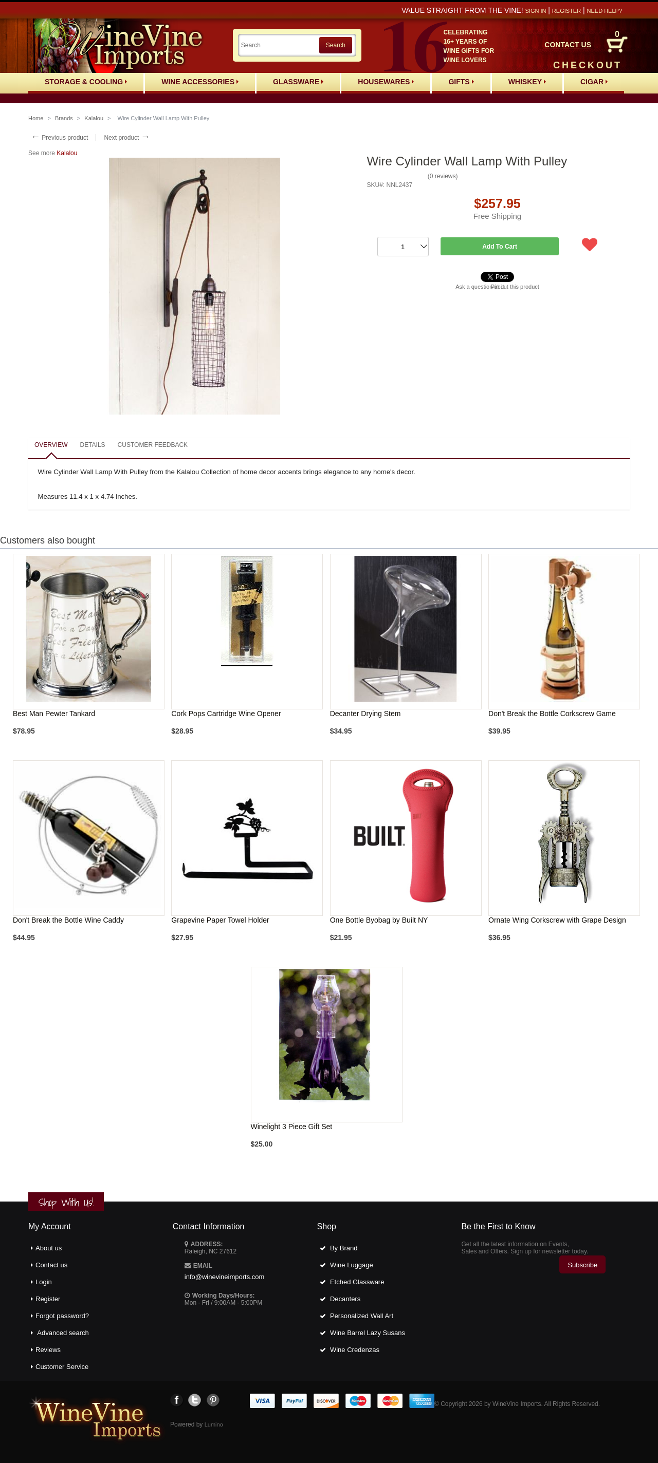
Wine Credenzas (354, 1350)
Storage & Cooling (86, 82)
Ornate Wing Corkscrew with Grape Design (557, 920)
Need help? (604, 11)
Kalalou (93, 118)
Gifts (460, 82)
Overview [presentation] (50, 444)
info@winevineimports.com (225, 1277)
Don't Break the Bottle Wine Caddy (68, 920)
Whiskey (527, 82)
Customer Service (61, 1367)
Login (43, 1282)
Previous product (59, 137)
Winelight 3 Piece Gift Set (292, 1126)
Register (566, 11)
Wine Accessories (200, 82)
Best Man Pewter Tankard (54, 713)
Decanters (345, 1299)
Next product (127, 137)
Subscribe (582, 1265)
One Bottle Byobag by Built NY (379, 920)
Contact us (51, 1265)
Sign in (535, 11)
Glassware (298, 82)
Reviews (48, 1350)
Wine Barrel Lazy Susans (367, 1333)
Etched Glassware (357, 1282)
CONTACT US (567, 45)
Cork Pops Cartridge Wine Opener (226, 713)
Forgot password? (62, 1316)
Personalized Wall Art (361, 1316)
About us (48, 1248)
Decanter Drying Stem (365, 713)
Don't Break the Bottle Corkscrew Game (552, 713)
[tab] (51, 445)
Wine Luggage (351, 1265)
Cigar (594, 82)
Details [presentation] (92, 444)
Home (35, 118)
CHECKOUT (587, 65)
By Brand (343, 1248)
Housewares (386, 82)
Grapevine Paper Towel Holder (220, 920)
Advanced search (62, 1333)
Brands (64, 118)
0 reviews (443, 176)
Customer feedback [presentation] (153, 444)
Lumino (214, 1424)
